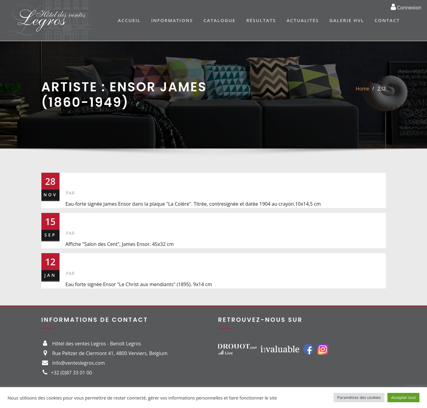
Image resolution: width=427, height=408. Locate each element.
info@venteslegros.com (78, 363)
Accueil (129, 20)
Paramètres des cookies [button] (359, 397)
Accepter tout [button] (403, 397)
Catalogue (219, 20)
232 (381, 88)
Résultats (261, 20)
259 (75, 259)
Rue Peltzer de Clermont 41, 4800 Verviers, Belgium (110, 353)
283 (75, 219)
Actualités (302, 20)
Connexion (406, 6)
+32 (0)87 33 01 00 (71, 372)
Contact (387, 20)
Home (362, 88)
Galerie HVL (346, 20)
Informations (172, 20)
